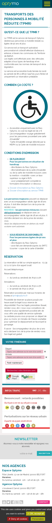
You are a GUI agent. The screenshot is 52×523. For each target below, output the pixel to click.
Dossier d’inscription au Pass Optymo (26, 188)
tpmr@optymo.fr (19, 296)
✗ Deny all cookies (18, 519)
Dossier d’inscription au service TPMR (26, 191)
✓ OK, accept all (35, 513)
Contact (43, 502)
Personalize (38, 519)
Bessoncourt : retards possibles (24, 398)
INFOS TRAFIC (12, 390)
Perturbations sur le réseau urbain (25, 416)
